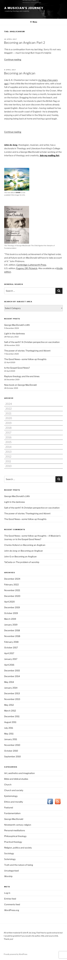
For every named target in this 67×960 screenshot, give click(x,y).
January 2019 (10, 624)
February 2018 (11, 642)
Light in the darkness (14, 333)
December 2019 (12, 607)
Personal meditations (14, 830)
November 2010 (12, 745)
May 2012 (9, 705)
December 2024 (12, 579)
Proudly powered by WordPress (15, 954)
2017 (8, 432)
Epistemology (11, 796)
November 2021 (12, 590)
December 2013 (12, 693)
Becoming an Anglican (19, 73)
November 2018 (12, 636)
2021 (8, 413)
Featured (8, 807)
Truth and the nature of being (18, 865)
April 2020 (9, 601)
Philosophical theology (15, 836)
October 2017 (11, 647)
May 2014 (9, 682)
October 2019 (11, 613)
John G (7, 556)
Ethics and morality (13, 802)
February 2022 (11, 584)
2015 (8, 442)
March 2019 (10, 619)
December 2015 (12, 670)
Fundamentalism (12, 813)
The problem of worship (27, 562)
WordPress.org (11, 910)
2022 (8, 408)
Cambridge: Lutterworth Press (31, 265)
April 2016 (9, 665)
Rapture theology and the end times (21, 376)
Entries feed (10, 898)
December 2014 (12, 676)
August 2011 (10, 722)
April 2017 (9, 653)
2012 (8, 456)
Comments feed (12, 904)
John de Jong (10, 551)
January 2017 (10, 659)
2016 (8, 437)
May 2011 (8, 733)
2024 (8, 403)
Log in (7, 893)
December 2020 (12, 596)
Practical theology (13, 842)
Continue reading (12, 59)
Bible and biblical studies (16, 779)
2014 (8, 446)
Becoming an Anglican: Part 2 (24, 42)
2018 (8, 427)
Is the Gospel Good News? (17, 368)
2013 (8, 451)
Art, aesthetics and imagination (19, 773)
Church (7, 784)
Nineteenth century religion (17, 825)
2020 (8, 418)
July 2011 (8, 728)
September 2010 (12, 756)
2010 (8, 466)
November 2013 (12, 699)
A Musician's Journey (23, 8)
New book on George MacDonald (20, 385)
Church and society (13, 790)
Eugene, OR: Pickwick (26, 268)
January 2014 (10, 688)
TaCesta (8, 562)
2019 (8, 423)
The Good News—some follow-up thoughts (25, 359)
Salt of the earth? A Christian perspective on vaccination (32, 342)
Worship (8, 876)
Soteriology (10, 859)
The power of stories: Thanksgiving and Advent (27, 350)
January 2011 (10, 739)
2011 (8, 461)
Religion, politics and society (18, 847)
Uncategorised (11, 870)
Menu (33, 22)
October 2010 (11, 751)
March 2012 (10, 710)
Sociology (9, 853)
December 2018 (12, 630)
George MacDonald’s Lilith (17, 325)
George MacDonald (13, 819)
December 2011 (11, 716)
